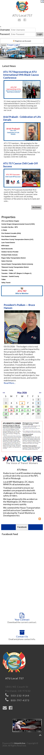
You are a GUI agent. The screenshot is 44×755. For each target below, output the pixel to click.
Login (39, 34)
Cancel (3, 45)
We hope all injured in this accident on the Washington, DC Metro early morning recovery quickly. (20, 502)
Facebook (22, 527)
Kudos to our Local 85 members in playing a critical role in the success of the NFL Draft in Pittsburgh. (22, 476)
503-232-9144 (20, 695)
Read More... (9, 383)
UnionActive (19, 743)
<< (4, 392)
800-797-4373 (20, 700)
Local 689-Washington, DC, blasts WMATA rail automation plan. (18, 483)
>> (40, 392)
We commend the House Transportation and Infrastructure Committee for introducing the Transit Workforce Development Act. (21, 511)
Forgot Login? (13, 44)
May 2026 (22, 392)
